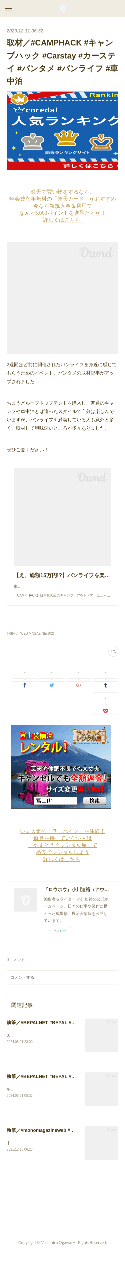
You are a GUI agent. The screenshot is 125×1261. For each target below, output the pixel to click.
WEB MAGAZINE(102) (37, 640)
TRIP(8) (12, 640)
